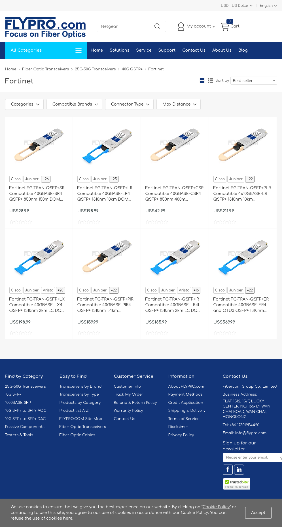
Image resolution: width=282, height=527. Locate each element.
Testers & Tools (19, 435)
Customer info (127, 387)
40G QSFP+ (132, 69)
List (210, 80)
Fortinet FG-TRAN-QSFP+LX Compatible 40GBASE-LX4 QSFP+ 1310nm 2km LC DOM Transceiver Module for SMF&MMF (37, 305)
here (68, 518)
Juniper (32, 179)
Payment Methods (185, 394)
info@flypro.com (251, 433)
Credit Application (185, 403)
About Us (222, 50)
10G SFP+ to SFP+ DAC (25, 419)
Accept (258, 513)
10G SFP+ (13, 394)
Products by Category (80, 403)
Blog (243, 50)
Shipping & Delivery (186, 411)
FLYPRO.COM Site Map (81, 419)
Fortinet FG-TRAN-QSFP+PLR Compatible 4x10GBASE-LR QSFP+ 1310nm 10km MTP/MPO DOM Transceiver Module (242, 194)
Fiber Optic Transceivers (45, 69)
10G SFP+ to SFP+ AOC (25, 411)
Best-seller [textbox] (243, 81)
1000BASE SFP (18, 403)
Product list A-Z (74, 411)
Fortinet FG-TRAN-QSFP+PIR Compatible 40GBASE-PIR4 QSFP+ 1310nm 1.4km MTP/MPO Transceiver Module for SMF (105, 305)
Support (166, 50)
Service (143, 50)
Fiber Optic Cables (77, 435)
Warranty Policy (128, 411)
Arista (48, 290)
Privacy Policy (181, 435)
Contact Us (193, 50)
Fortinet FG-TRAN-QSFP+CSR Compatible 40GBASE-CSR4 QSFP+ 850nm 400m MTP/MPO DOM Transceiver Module (174, 194)
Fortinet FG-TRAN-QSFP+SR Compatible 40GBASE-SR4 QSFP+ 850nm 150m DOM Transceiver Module (37, 194)
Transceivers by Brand (81, 387)
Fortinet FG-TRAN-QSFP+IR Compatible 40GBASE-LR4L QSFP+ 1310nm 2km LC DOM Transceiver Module (173, 305)
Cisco (16, 179)
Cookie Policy (216, 507)
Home (97, 50)
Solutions (119, 50)
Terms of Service (184, 419)
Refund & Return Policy (135, 403)
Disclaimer (178, 427)
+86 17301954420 (244, 425)
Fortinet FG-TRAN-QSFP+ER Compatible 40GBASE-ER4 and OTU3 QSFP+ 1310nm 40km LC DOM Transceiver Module (241, 305)
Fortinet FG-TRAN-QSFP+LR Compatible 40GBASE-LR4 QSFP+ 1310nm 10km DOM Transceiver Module (104, 194)
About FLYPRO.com (186, 387)
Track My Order (128, 394)
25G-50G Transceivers (95, 69)
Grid (202, 80)
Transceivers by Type (79, 394)
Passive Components (24, 427)
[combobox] (253, 81)
